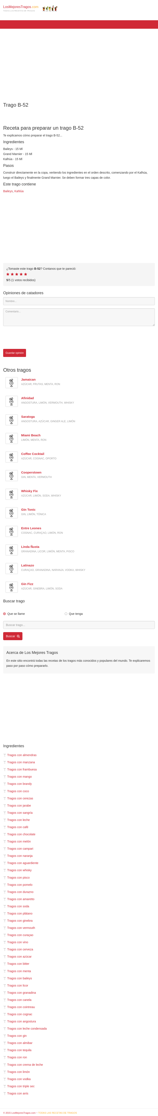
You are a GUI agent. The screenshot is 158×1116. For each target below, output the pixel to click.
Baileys (8, 191)
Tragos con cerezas (18, 798)
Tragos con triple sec (18, 1086)
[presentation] (35, 337)
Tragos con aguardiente (20, 863)
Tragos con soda (16, 906)
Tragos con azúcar (17, 956)
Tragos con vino (15, 942)
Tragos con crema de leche (23, 1064)
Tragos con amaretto (18, 899)
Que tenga (76, 613)
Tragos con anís (15, 1093)
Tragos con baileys (17, 978)
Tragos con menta (17, 971)
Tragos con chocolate (19, 834)
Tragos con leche (16, 820)
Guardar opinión (14, 352)
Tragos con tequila (17, 1050)
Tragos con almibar (17, 1043)
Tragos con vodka (17, 1079)
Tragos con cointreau (19, 1007)
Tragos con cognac (17, 1014)
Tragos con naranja (18, 855)
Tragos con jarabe (17, 805)
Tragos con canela (17, 1000)
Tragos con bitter (16, 963)
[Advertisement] (79, 62)
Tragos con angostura (19, 1021)
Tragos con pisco (16, 877)
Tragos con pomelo (17, 884)
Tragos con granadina (19, 992)
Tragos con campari (18, 848)
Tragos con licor (15, 985)
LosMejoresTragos (30, 8)
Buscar (13, 636)
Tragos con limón (16, 1072)
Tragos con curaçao (18, 935)
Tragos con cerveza (18, 949)
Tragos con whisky (17, 870)
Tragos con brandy (17, 783)
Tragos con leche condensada (25, 1028)
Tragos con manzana (19, 762)
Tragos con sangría (18, 812)
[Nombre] (79, 301)
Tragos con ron (15, 1057)
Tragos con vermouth (19, 928)
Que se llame (16, 613)
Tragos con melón (17, 841)
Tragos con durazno (18, 892)
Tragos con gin (15, 1035)
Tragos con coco (16, 791)
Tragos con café (15, 827)
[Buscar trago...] (79, 625)
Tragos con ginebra (18, 920)
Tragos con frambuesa (20, 769)
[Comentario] (79, 317)
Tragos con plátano (17, 913)
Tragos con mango (17, 776)
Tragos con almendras (20, 755)
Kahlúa (19, 191)
